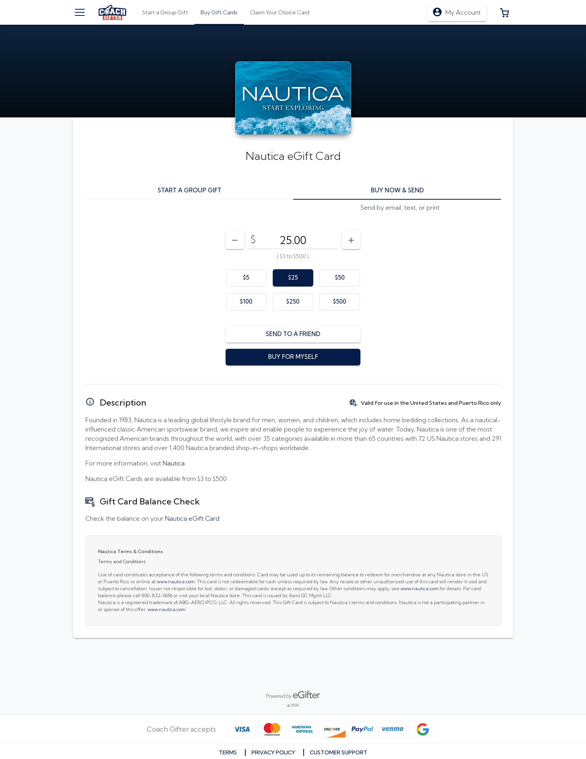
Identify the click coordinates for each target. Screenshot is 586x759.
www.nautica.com (176, 581)
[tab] (219, 12)
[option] (246, 278)
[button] (504, 12)
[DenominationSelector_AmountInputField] (293, 240)
